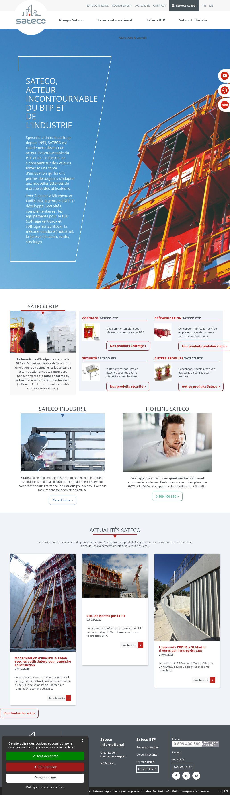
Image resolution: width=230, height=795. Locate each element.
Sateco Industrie (193, 20)
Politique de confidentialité (45, 787)
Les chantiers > (147, 769)
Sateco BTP (156, 20)
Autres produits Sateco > (201, 386)
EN (211, 6)
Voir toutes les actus (19, 713)
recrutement (122, 6)
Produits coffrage (147, 747)
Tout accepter (45, 756)
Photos (146, 791)
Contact (159, 6)
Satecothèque (98, 6)
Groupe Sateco (71, 20)
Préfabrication (145, 762)
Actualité (142, 6)
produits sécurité (146, 754)
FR (204, 6)
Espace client (184, 6)
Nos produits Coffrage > (128, 346)
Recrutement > (183, 766)
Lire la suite (57, 698)
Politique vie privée (126, 791)
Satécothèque (102, 791)
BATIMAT (171, 791)
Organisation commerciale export (112, 754)
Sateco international (115, 20)
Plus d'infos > (62, 500)
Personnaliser (45, 778)
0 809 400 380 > (167, 496)
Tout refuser (45, 767)
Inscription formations (194, 791)
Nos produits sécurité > (128, 386)
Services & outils (133, 38)
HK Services (107, 763)
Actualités (178, 759)
